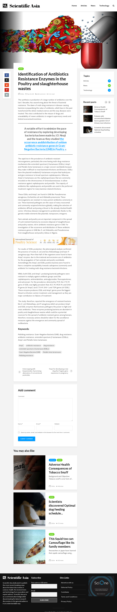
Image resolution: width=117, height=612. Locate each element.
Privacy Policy (66, 597)
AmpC (21, 345)
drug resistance (49, 345)
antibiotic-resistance (33, 345)
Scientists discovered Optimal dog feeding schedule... (62, 507)
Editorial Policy (66, 583)
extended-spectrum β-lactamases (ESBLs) (34, 349)
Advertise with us (67, 579)
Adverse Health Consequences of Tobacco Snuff (60, 468)
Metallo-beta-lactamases (52, 352)
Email (38, 424)
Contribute (65, 588)
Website (57, 424)
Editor (21, 94)
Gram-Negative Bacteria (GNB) (29, 352)
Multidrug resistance (26, 355)
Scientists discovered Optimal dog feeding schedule (102, 130)
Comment (21, 396)
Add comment (41, 94)
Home (74, 6)
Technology (104, 6)
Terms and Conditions (69, 593)
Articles (84, 6)
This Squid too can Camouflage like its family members (61, 542)
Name (20, 424)
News (93, 6)
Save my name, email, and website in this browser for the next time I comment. (45, 432)
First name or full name (39, 579)
